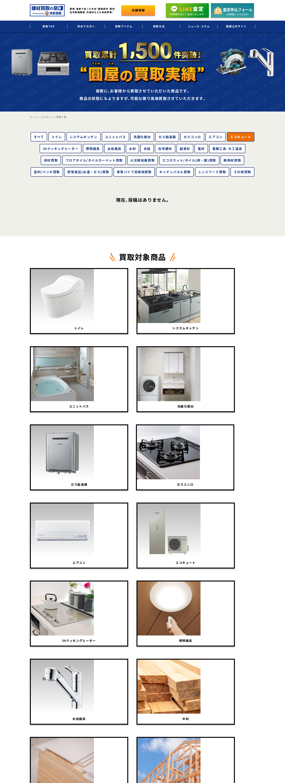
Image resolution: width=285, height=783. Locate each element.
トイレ (57, 136)
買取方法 (159, 26)
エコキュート (240, 136)
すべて (39, 136)
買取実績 (153, 704)
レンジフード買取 (212, 171)
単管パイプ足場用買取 (134, 171)
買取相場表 (154, 711)
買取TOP (48, 26)
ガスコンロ (192, 136)
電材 (201, 148)
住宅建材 (165, 148)
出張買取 (191, 680)
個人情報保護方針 (244, 696)
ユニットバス (115, 136)
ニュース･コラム (199, 26)
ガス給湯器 (167, 136)
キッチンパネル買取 (175, 171)
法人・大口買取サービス (201, 696)
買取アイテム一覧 (158, 696)
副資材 (185, 148)
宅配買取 (191, 688)
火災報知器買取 (142, 160)
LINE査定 (192, 711)
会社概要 (239, 688)
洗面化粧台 (142, 136)
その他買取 (242, 171)
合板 (147, 148)
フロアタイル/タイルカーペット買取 (94, 160)
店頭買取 (191, 704)
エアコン (215, 136)
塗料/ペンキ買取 (47, 171)
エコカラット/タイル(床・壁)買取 (189, 160)
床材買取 (51, 160)
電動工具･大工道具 (227, 148)
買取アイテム (124, 26)
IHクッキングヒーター (60, 148)
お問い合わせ (242, 711)
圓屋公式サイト (236, 26)
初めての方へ (86, 26)
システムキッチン (83, 136)
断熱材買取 (232, 160)
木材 (132, 148)
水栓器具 (114, 148)
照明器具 (93, 148)
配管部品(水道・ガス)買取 (88, 171)
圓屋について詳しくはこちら (226, 726)
